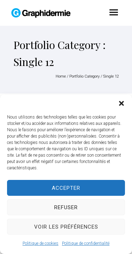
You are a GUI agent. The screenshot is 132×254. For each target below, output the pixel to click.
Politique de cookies (40, 243)
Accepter (66, 188)
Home (61, 76)
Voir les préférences (66, 227)
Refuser (66, 207)
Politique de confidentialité (85, 243)
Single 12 (111, 76)
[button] (121, 103)
